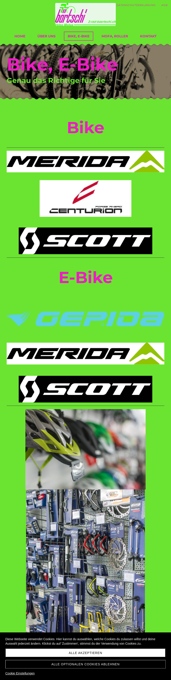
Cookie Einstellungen (20, 673)
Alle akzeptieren (85, 653)
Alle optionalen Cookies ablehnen (85, 664)
